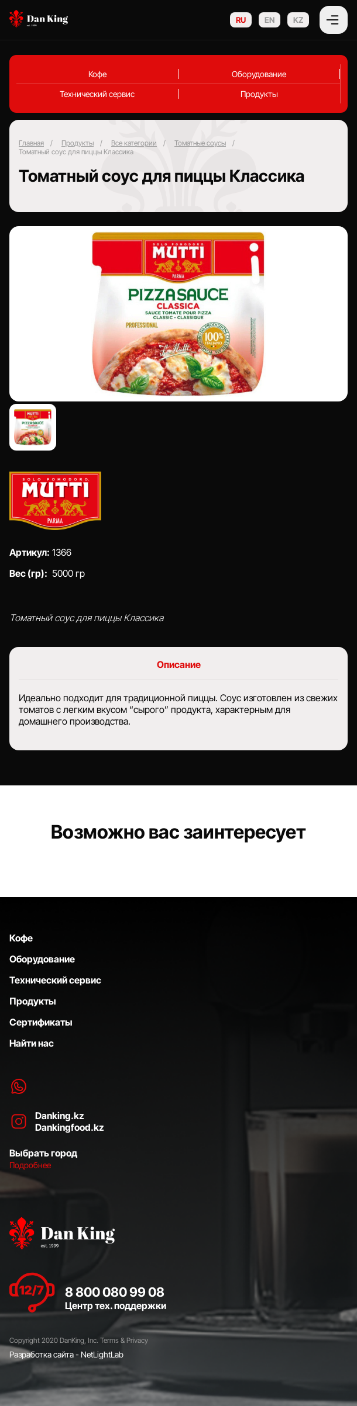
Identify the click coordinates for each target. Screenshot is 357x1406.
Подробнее (30, 1165)
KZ (298, 20)
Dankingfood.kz (69, 1127)
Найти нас (31, 1043)
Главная (31, 142)
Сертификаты (41, 1022)
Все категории (134, 142)
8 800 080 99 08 (114, 1292)
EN (269, 20)
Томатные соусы (200, 142)
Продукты (259, 94)
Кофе (97, 74)
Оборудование (259, 74)
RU (241, 20)
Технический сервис (97, 94)
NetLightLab (102, 1354)
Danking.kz (59, 1115)
